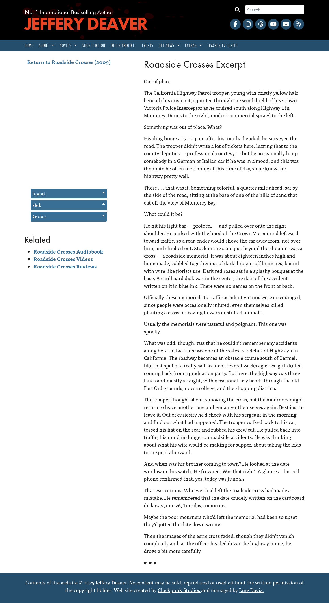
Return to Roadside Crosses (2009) (69, 62)
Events (148, 45)
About (44, 45)
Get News (167, 45)
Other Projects (124, 45)
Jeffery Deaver (86, 23)
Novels (66, 45)
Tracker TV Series (222, 45)
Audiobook (39, 216)
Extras (191, 45)
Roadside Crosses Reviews (65, 266)
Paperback (39, 193)
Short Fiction (93, 45)
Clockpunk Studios (179, 590)
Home (29, 45)
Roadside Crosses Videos (63, 259)
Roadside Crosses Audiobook (68, 251)
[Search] (274, 9)
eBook (37, 205)
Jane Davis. (251, 590)
